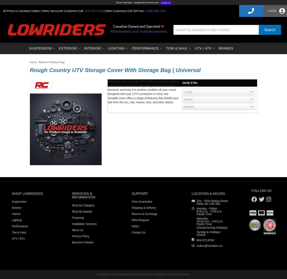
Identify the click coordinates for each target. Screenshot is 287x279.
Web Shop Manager (178, 274)
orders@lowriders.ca (209, 245)
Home (33, 62)
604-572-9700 (205, 240)
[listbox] (218, 92)
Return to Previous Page (52, 62)
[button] (227, 30)
